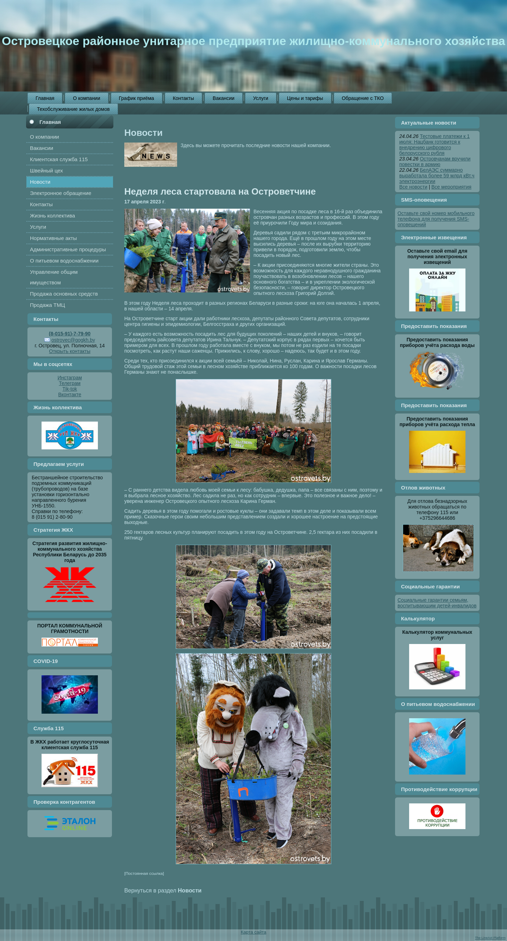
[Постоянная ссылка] (144, 873)
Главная (50, 122)
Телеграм (69, 383)
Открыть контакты (69, 351)
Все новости (413, 187)
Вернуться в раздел (162, 890)
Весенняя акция (272, 211)
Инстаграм (69, 377)
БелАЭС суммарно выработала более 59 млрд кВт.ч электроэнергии (436, 175)
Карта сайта (253, 932)
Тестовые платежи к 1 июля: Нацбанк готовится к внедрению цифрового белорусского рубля (434, 144)
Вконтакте (69, 394)
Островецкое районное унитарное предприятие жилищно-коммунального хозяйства (253, 41)
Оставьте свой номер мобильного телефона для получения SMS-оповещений (436, 218)
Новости (143, 132)
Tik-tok (69, 389)
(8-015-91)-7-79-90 (69, 333)
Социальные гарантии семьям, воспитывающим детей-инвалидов (437, 602)
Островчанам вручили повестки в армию (434, 161)
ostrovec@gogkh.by (73, 340)
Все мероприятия (451, 187)
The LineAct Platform (490, 938)
